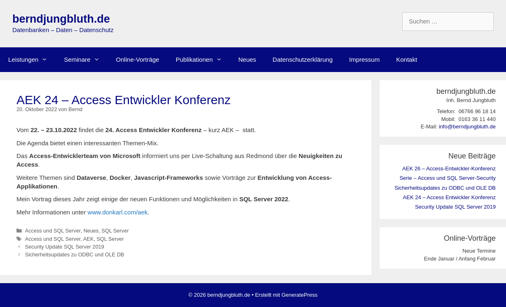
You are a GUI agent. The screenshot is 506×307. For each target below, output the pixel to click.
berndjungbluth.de (61, 19)
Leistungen (32, 59)
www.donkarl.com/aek (118, 212)
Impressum (364, 59)
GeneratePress (299, 295)
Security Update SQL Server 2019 (64, 247)
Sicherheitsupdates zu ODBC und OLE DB (74, 254)
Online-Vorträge (137, 59)
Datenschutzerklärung (303, 59)
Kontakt (406, 59)
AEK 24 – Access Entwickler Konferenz (449, 197)
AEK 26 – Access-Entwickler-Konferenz (449, 168)
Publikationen (203, 59)
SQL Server (115, 231)
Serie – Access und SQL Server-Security (447, 178)
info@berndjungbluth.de (467, 126)
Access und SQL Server (53, 231)
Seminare (85, 59)
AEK (88, 239)
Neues (247, 59)
